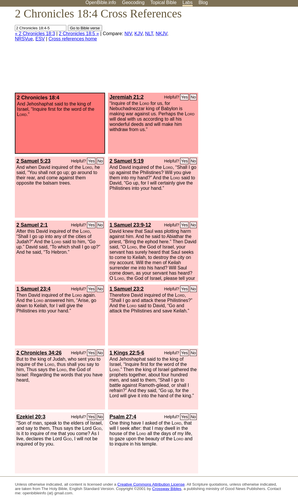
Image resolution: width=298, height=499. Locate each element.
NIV (128, 33)
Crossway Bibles (166, 489)
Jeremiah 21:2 (126, 97)
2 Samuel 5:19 (126, 161)
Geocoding (133, 2)
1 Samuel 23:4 (33, 289)
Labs (187, 2)
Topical (163, 2)
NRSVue (24, 38)
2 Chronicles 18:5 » (79, 33)
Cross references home (73, 38)
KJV (138, 33)
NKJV (161, 33)
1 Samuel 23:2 (126, 289)
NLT (149, 33)
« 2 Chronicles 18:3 (35, 33)
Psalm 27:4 (122, 417)
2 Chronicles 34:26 (38, 353)
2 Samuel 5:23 (33, 161)
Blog (203, 2)
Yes (184, 97)
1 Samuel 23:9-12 (130, 225)
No (193, 97)
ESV (40, 38)
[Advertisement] (239, 52)
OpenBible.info (101, 2)
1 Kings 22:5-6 (126, 353)
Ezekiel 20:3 (30, 417)
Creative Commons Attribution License (151, 484)
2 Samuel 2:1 (32, 225)
